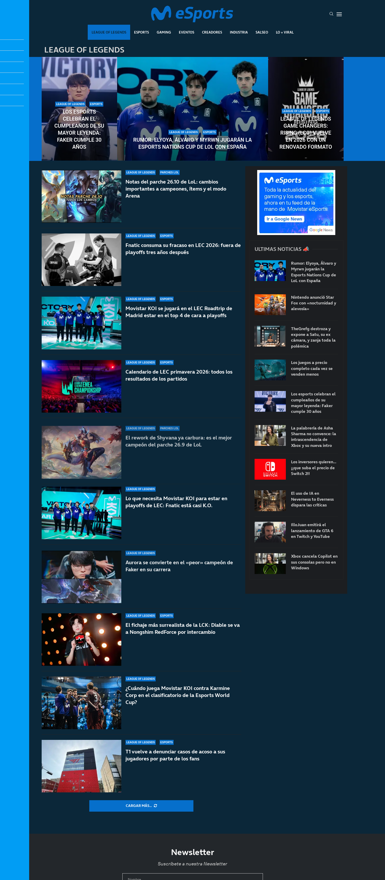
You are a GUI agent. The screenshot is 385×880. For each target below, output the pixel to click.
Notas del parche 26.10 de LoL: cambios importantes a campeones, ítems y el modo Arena (175, 188)
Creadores (212, 32)
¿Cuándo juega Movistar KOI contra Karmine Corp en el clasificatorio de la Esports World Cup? (177, 695)
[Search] (331, 14)
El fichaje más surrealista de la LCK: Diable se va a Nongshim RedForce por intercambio (182, 628)
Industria (239, 32)
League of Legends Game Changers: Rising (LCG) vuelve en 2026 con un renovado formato (305, 133)
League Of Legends (109, 32)
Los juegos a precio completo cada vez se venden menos (312, 368)
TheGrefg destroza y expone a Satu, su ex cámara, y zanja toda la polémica (313, 337)
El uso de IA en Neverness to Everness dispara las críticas (312, 499)
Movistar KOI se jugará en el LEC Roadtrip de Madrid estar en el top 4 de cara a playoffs (178, 320)
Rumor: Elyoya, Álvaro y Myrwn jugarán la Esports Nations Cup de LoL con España (192, 143)
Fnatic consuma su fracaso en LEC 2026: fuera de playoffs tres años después (183, 250)
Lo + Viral (285, 32)
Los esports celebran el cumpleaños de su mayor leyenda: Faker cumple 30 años (79, 129)
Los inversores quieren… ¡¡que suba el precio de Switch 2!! (313, 467)
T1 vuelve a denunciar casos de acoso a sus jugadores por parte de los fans (175, 755)
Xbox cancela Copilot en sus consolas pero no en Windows (314, 562)
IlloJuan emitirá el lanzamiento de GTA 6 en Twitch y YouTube (312, 530)
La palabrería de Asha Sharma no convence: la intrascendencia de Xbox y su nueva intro (313, 436)
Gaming (164, 32)
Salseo (262, 32)
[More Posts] (141, 806)
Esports (141, 32)
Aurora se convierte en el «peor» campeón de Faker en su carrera (179, 573)
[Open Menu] (339, 14)
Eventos (186, 32)
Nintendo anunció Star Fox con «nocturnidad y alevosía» (313, 303)
